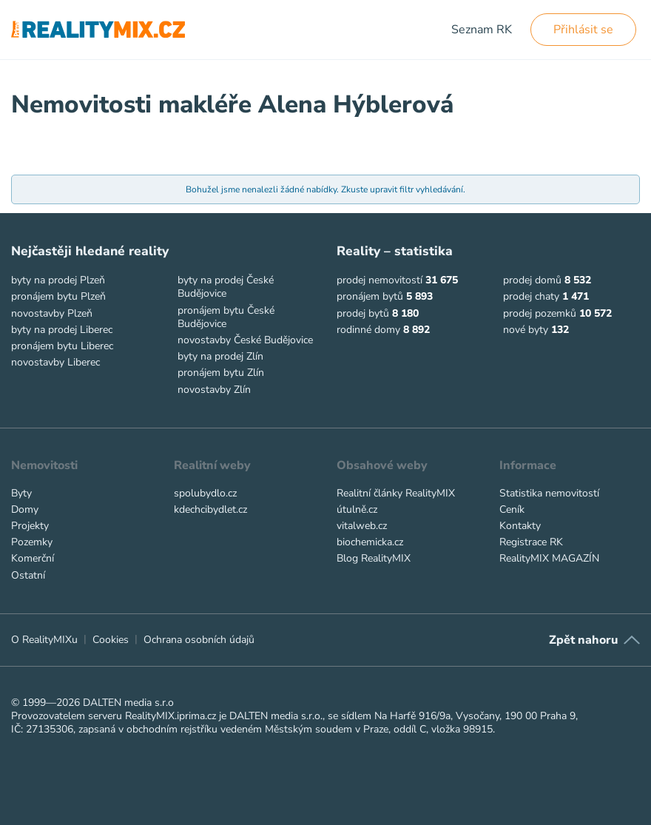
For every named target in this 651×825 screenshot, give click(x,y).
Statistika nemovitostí (549, 493)
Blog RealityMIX (374, 558)
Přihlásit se (583, 29)
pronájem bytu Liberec (62, 346)
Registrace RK (531, 542)
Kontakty (520, 526)
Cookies (110, 640)
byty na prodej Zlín (220, 356)
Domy (24, 509)
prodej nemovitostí (379, 280)
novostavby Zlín (214, 390)
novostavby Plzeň (51, 313)
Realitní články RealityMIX (396, 493)
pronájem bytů (370, 296)
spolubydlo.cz (205, 493)
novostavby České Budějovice (245, 340)
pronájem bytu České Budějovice (226, 317)
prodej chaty (531, 296)
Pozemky (32, 542)
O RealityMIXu (44, 640)
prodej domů (532, 280)
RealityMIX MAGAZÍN (549, 558)
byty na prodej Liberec (61, 330)
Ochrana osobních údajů (199, 640)
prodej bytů (363, 313)
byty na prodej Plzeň (58, 280)
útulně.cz (357, 509)
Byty (21, 493)
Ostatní (28, 575)
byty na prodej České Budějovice (226, 286)
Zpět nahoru (583, 640)
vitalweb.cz (362, 526)
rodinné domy (368, 330)
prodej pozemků (539, 313)
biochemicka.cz (370, 542)
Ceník (511, 509)
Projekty (30, 526)
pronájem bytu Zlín (221, 373)
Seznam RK (481, 29)
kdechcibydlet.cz (210, 509)
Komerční (32, 558)
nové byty (525, 330)
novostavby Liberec (55, 362)
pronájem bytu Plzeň (58, 296)
